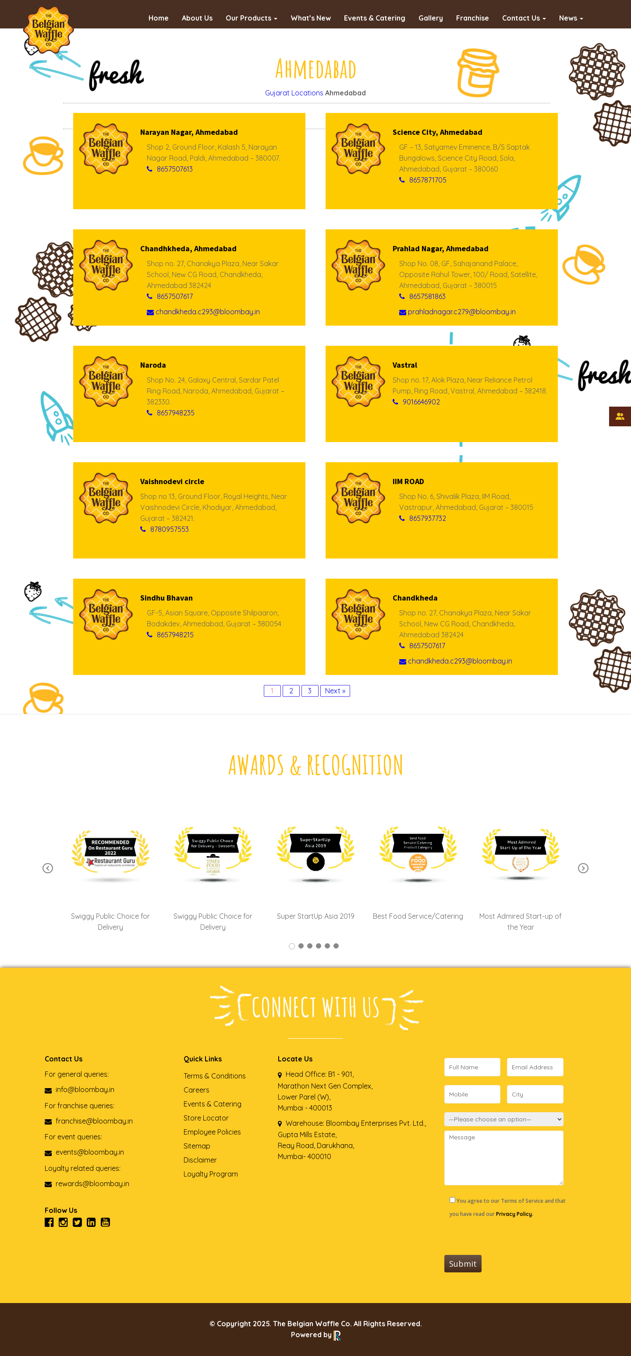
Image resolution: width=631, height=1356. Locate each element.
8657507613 (175, 169)
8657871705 (428, 180)
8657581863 (427, 296)
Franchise (472, 18)
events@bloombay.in (84, 1152)
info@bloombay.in (79, 1089)
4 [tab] (318, 945)
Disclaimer (200, 1160)
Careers (196, 1090)
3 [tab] (309, 945)
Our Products (251, 18)
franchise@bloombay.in (89, 1121)
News (571, 18)
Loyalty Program (211, 1174)
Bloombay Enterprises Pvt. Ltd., (375, 1123)
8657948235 (176, 412)
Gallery (430, 18)
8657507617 (175, 296)
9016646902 (421, 401)
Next (583, 868)
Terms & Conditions (215, 1075)
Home (159, 18)
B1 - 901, (341, 1074)
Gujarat (277, 92)
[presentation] (511, 1238)
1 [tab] (292, 946)
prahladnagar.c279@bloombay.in (457, 311)
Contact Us (524, 18)
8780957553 (169, 529)
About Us (197, 18)
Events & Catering (374, 18)
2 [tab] (301, 945)
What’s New (311, 18)
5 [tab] (327, 945)
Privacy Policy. (514, 1214)
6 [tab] (336, 945)
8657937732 (427, 518)
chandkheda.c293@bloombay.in (203, 311)
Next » (335, 690)
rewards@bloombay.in (87, 1183)
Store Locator (206, 1118)
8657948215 (175, 634)
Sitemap (197, 1146)
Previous (48, 868)
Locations (307, 92)
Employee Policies (212, 1132)
